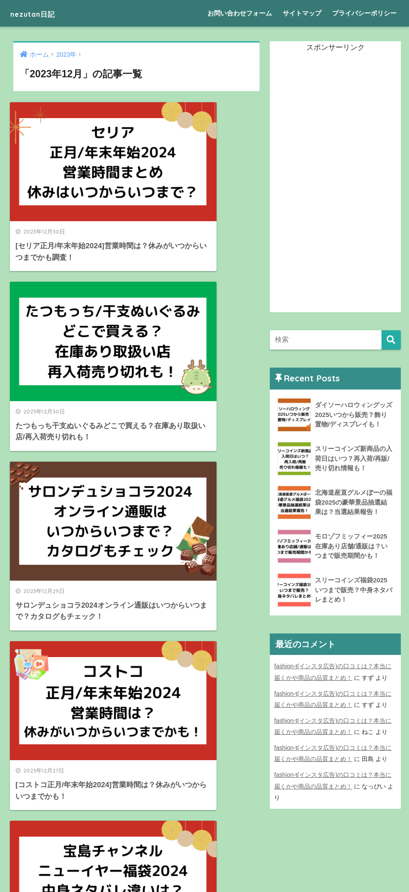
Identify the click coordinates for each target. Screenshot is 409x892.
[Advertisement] (334, 183)
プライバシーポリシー (364, 13)
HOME (205, 855)
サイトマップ (302, 13)
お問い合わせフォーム (240, 13)
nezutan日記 (41, 13)
